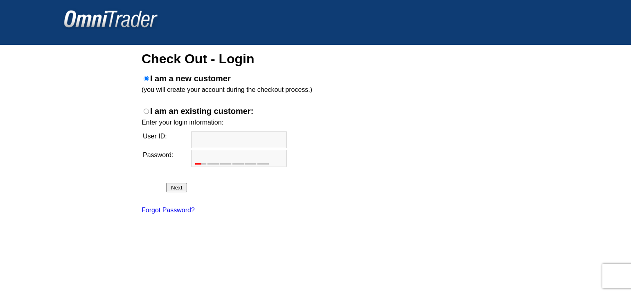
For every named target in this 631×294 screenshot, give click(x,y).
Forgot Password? (168, 210)
